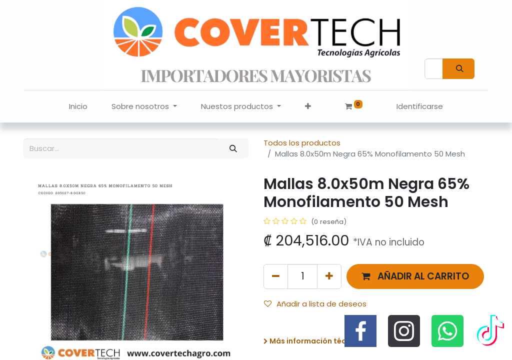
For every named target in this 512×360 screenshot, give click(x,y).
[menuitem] (78, 106)
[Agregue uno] (329, 276)
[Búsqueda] (458, 68)
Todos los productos (302, 143)
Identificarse (419, 106)
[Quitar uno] (276, 276)
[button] (308, 106)
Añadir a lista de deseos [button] (315, 303)
